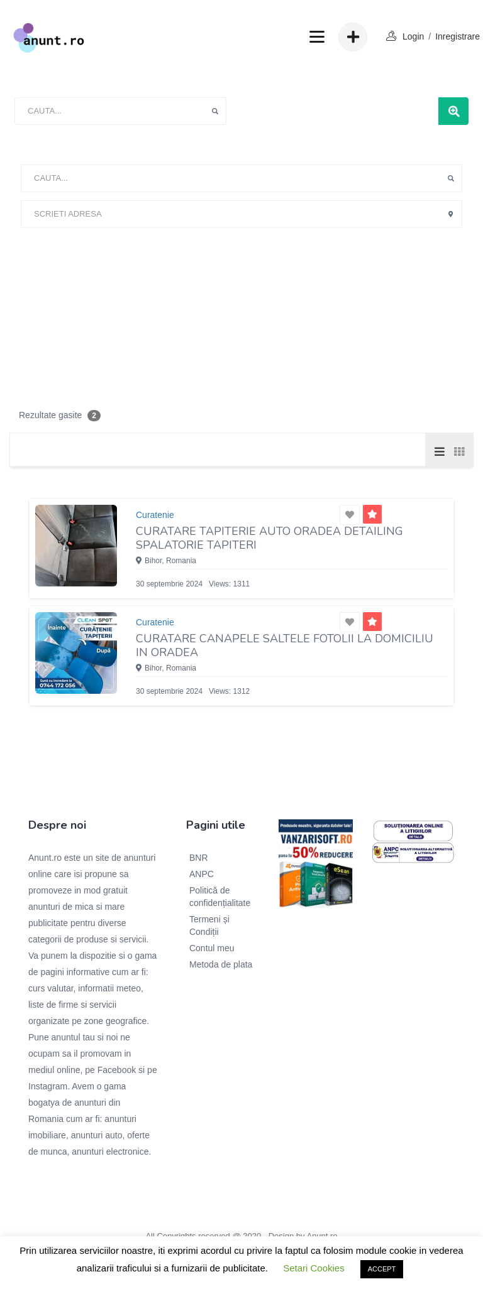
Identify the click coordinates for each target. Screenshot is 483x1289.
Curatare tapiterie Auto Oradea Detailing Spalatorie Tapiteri (269, 538)
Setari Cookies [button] (314, 1268)
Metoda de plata (220, 964)
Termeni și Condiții (209, 925)
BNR (198, 858)
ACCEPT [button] (382, 1269)
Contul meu (212, 948)
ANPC (201, 874)
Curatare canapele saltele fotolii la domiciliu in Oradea (284, 645)
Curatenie (155, 515)
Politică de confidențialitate (219, 896)
